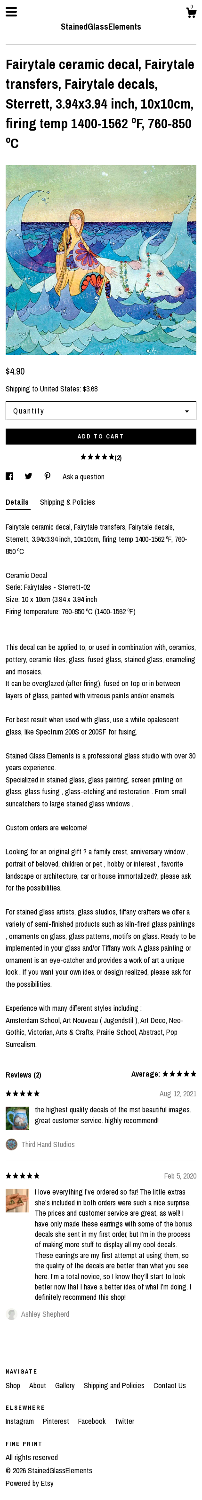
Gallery (66, 1385)
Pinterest (57, 1421)
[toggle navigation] (11, 11)
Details (18, 502)
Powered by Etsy (30, 1483)
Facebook (92, 1421)
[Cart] (191, 14)
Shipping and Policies (115, 1385)
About (38, 1385)
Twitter (124, 1421)
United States (60, 388)
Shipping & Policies (67, 502)
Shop (14, 1385)
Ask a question (84, 476)
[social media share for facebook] (10, 476)
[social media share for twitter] (29, 476)
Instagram (21, 1421)
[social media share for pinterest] (48, 476)
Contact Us (170, 1385)
